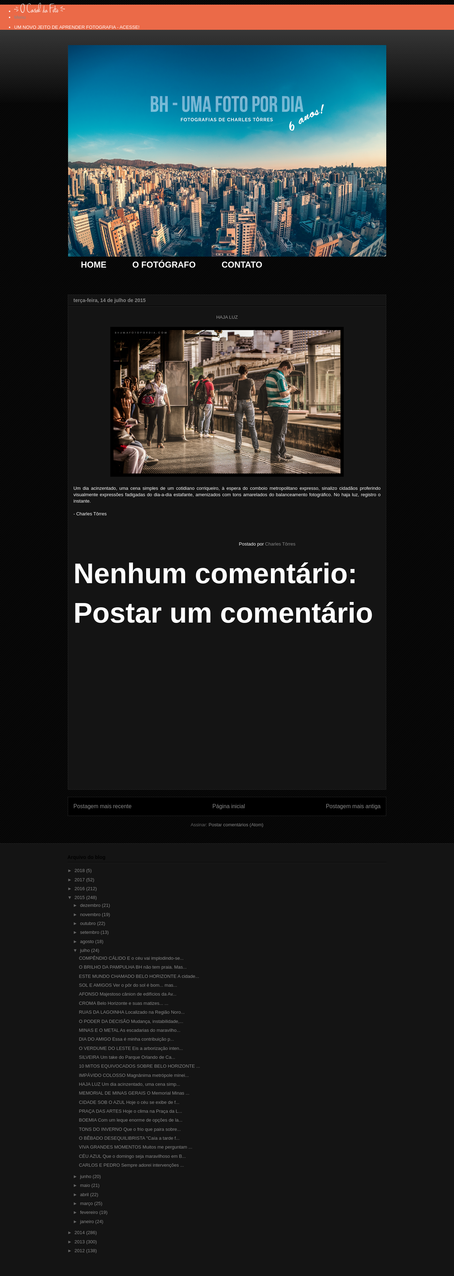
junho (86, 1176)
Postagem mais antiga (353, 806)
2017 (80, 879)
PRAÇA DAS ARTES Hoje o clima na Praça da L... (130, 1111)
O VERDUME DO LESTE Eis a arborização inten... (131, 1048)
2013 (80, 1241)
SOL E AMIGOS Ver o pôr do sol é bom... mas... (128, 985)
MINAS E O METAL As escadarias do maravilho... (129, 1030)
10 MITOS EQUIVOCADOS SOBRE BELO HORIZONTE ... (139, 1066)
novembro (91, 914)
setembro (90, 932)
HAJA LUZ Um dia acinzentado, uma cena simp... (129, 1084)
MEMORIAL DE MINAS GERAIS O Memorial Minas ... (134, 1093)
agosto (87, 941)
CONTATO (242, 264)
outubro (88, 923)
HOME (93, 264)
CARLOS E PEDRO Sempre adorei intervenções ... (131, 1165)
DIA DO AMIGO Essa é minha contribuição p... (126, 1039)
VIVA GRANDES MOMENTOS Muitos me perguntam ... (135, 1147)
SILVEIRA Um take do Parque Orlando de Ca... (127, 1057)
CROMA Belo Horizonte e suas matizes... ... (123, 1003)
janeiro (87, 1221)
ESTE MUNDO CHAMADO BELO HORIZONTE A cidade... (139, 976)
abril (85, 1194)
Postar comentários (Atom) (236, 824)
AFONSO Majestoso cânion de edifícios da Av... (127, 994)
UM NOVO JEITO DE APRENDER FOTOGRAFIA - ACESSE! (76, 27)
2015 (80, 897)
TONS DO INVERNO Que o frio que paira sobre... (130, 1129)
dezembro (91, 905)
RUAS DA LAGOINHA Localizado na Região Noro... (131, 1012)
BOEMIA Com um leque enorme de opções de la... (130, 1120)
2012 (80, 1250)
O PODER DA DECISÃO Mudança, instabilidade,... (131, 1021)
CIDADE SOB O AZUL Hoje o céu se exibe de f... (129, 1102)
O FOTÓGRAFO (164, 264)
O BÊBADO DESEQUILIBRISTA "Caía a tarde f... (129, 1138)
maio (86, 1185)
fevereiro (89, 1212)
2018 (80, 870)
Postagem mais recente (102, 806)
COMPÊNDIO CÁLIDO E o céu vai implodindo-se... (131, 958)
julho (85, 950)
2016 (80, 888)
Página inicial (228, 806)
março (87, 1203)
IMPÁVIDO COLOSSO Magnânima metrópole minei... (134, 1075)
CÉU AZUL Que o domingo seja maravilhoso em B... (132, 1156)
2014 (80, 1232)
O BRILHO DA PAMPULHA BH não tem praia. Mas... (133, 967)
